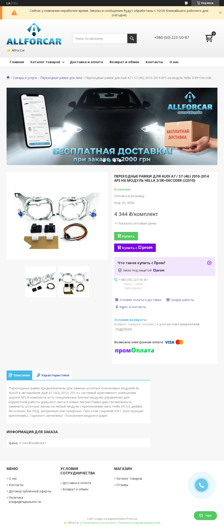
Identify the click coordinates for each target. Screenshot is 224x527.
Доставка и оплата (86, 62)
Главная (17, 62)
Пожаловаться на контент (99, 523)
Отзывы (122, 485)
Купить (128, 236)
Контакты (154, 62)
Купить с (137, 248)
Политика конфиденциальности (25, 499)
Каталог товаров (45, 62)
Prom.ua (132, 519)
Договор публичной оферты (30, 491)
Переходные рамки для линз (61, 78)
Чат (205, 515)
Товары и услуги (25, 78)
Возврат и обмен (124, 62)
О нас (174, 62)
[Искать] (132, 38)
